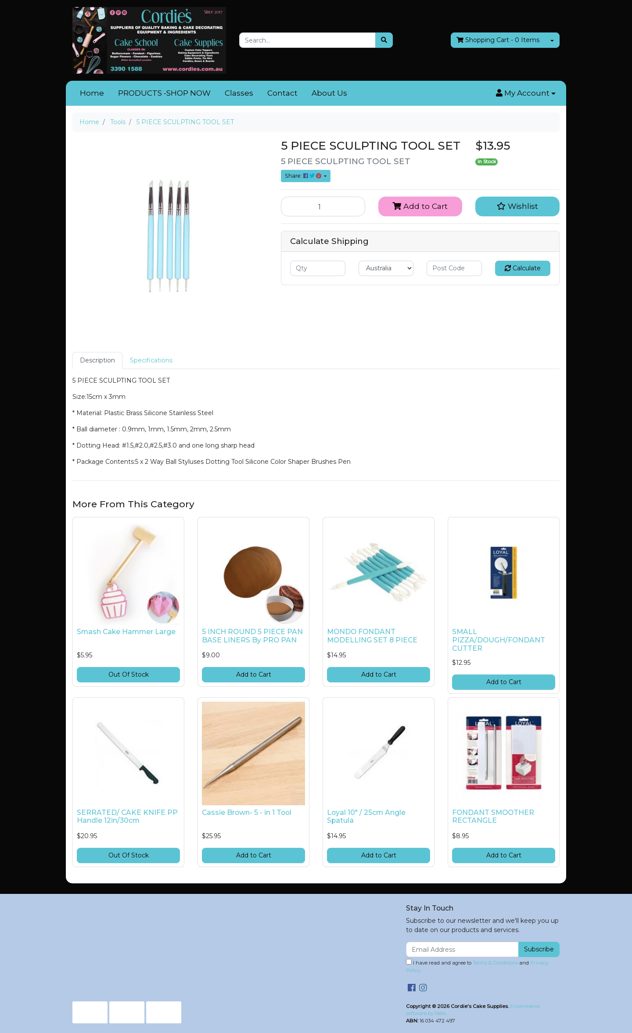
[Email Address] (462, 949)
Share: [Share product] (304, 175)
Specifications (151, 360)
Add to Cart (420, 206)
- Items (497, 40)
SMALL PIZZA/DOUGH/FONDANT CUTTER (498, 640)
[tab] (97, 360)
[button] (525, 93)
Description (97, 360)
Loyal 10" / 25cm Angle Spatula (366, 816)
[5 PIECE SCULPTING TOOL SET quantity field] (323, 206)
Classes (239, 93)
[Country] (386, 268)
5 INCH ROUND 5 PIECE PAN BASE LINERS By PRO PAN (252, 636)
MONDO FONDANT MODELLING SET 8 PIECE (372, 636)
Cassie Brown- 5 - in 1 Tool (246, 812)
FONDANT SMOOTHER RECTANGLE (493, 816)
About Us (329, 93)
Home (92, 93)
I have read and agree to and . (477, 966)
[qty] (317, 268)
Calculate (523, 268)
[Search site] (384, 40)
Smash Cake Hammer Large (126, 632)
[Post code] (454, 268)
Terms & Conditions (495, 963)
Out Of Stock (128, 674)
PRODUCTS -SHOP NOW (164, 93)
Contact (282, 93)
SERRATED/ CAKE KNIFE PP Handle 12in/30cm (127, 816)
